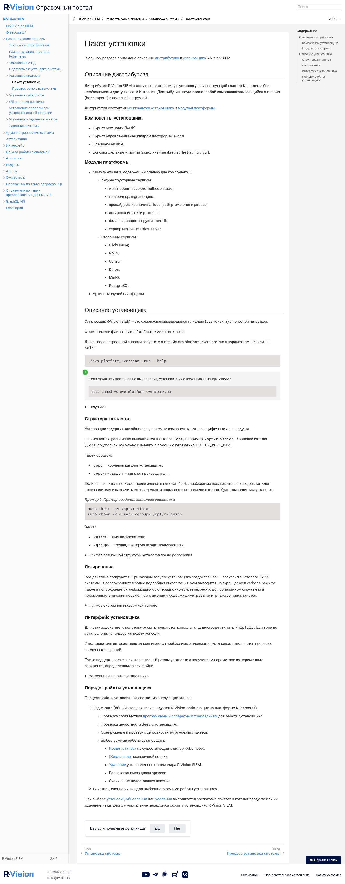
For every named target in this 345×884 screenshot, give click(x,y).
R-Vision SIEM (13, 19)
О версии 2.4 (16, 32)
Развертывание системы (25, 39)
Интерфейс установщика (319, 71)
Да (157, 828)
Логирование (311, 65)
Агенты (11, 171)
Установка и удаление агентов (33, 119)
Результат (97, 407)
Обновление (120, 756)
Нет (177, 828)
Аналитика (14, 158)
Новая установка (123, 748)
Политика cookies (328, 875)
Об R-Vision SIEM (19, 26)
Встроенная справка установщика (119, 676)
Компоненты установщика (320, 43)
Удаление (117, 764)
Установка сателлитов (27, 95)
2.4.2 (332, 19)
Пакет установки (26, 82)
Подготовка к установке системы (35, 69)
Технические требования (29, 45)
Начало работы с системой (28, 152)
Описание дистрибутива (316, 37)
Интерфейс (15, 145)
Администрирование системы (30, 133)
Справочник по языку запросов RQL (34, 184)
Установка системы (24, 76)
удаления (163, 799)
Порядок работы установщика (313, 78)
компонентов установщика (150, 108)
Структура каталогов (316, 59)
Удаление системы (24, 126)
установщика (194, 58)
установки (115, 799)
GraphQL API (15, 201)
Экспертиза (15, 177)
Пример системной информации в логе (123, 605)
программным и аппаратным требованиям (180, 716)
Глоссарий (14, 208)
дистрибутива (167, 58)
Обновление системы (26, 102)
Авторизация (16, 139)
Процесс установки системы (34, 88)
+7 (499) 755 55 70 (60, 872)
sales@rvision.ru (58, 878)
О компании (249, 875)
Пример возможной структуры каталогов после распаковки (140, 555)
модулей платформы (196, 108)
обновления (136, 799)
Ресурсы (13, 165)
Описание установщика (315, 54)
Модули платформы (316, 48)
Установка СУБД (22, 63)
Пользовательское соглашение (287, 875)
